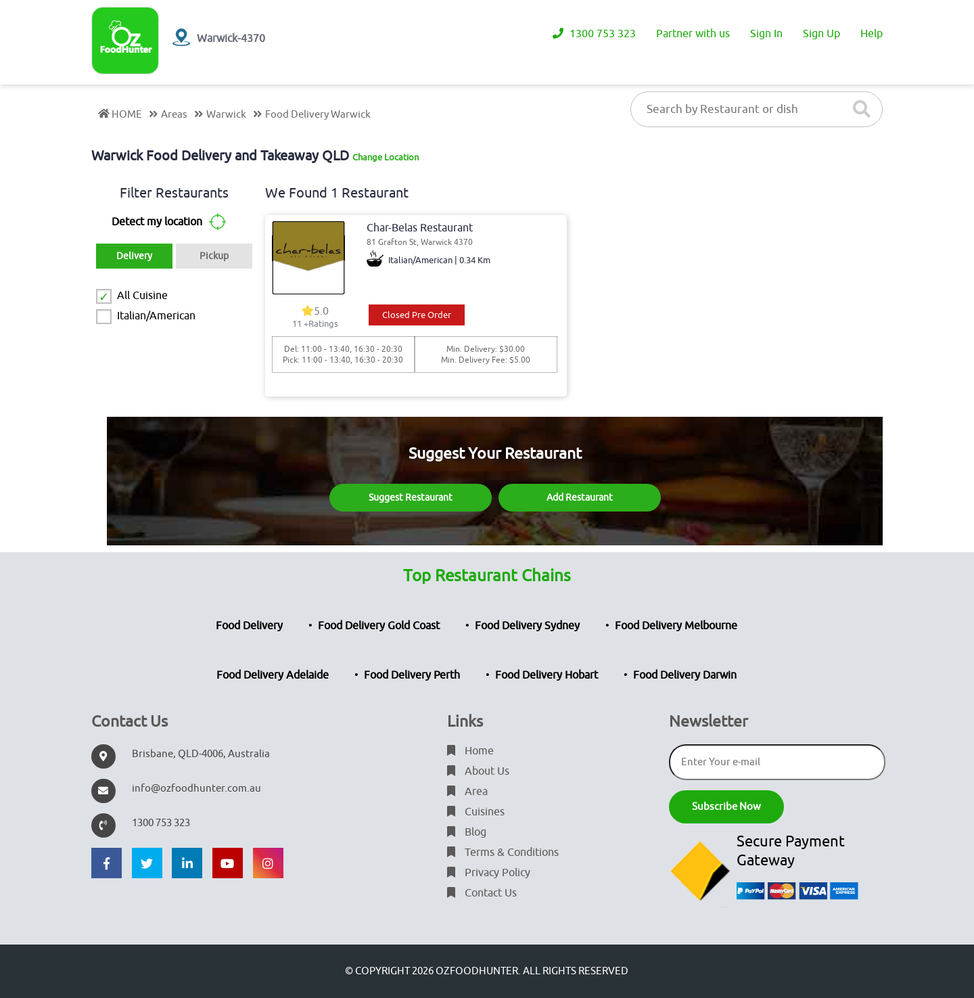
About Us (478, 771)
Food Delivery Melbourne (676, 626)
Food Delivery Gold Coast (379, 626)
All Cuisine (142, 295)
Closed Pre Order (416, 315)
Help (871, 34)
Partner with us (693, 34)
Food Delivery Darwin (685, 675)
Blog (466, 832)
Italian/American (156, 316)
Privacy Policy (488, 873)
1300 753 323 (594, 34)
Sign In (766, 34)
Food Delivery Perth (412, 675)
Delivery (134, 256)
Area (467, 791)
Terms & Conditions (503, 852)
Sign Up (821, 34)
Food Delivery (249, 626)
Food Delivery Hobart (546, 675)
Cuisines (476, 812)
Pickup (214, 256)
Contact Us (482, 893)
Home (470, 751)
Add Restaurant (580, 497)
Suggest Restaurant (411, 497)
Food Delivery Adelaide (272, 675)
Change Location (385, 157)
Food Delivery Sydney (527, 626)
